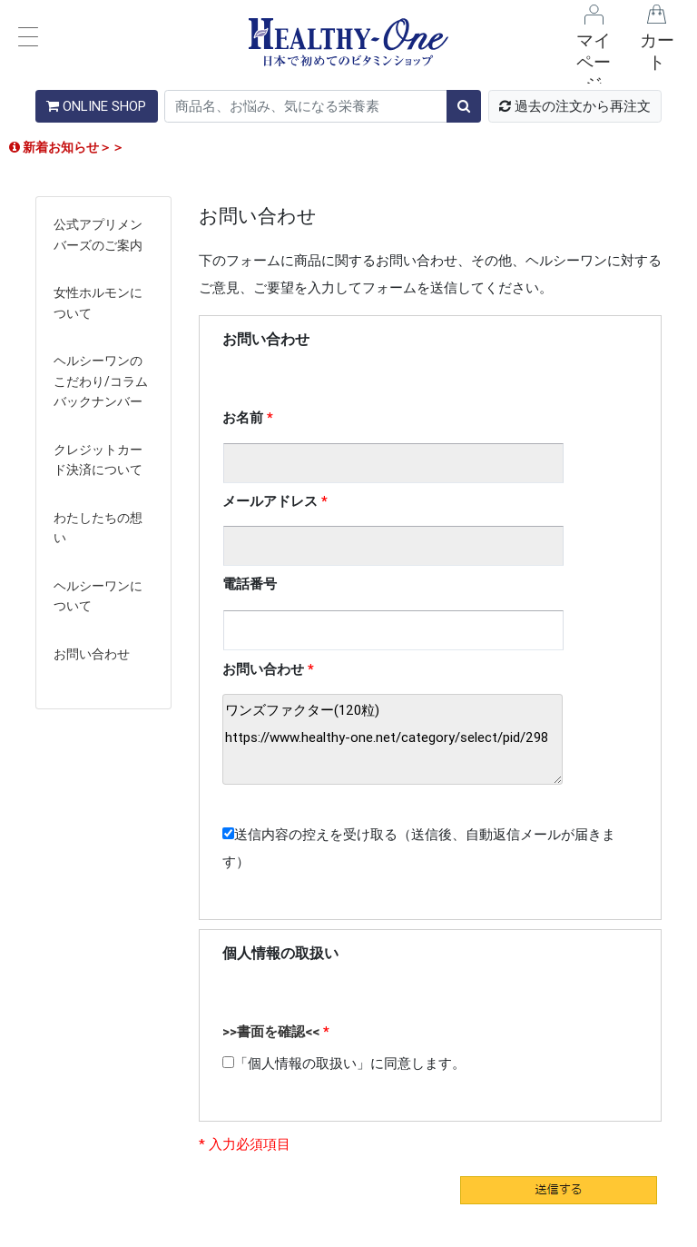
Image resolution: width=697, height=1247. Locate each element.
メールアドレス (270, 501)
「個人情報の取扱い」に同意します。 (344, 1063)
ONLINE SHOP (96, 105)
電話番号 (249, 583)
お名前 (242, 417)
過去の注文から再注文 (575, 105)
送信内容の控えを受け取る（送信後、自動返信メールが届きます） (418, 848)
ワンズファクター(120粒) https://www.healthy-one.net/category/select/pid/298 (392, 739)
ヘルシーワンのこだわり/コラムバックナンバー (101, 381)
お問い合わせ (92, 654)
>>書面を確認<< (270, 1031)
